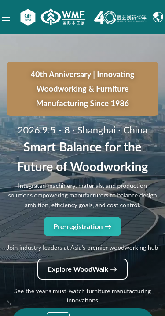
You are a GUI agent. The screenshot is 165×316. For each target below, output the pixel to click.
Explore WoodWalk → (82, 234)
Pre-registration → (82, 192)
